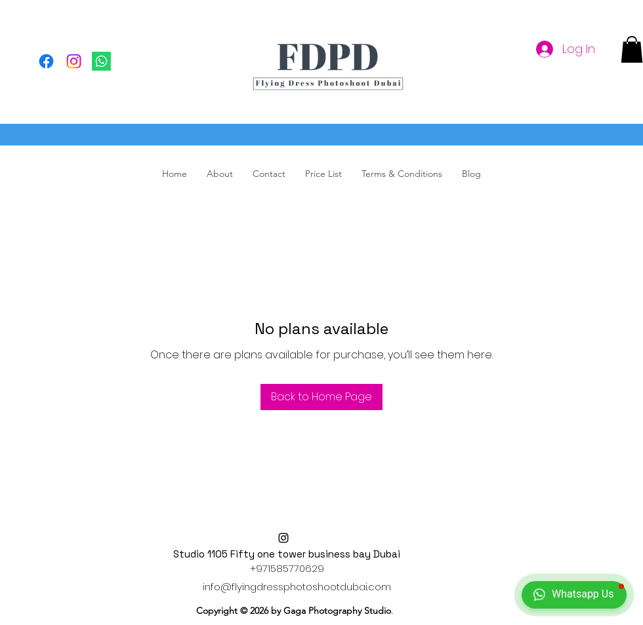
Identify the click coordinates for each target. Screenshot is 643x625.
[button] (632, 49)
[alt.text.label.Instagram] (283, 537)
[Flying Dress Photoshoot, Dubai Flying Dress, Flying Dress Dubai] (101, 61)
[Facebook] (46, 61)
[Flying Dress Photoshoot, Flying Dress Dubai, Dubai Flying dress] (73, 61)
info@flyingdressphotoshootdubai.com (297, 587)
